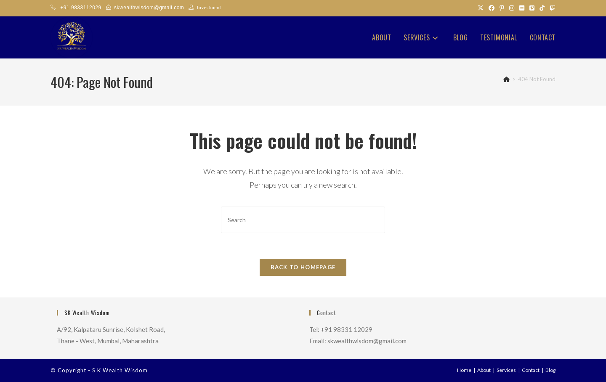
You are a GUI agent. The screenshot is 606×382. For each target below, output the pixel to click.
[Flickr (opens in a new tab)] (522, 8)
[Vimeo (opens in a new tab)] (532, 8)
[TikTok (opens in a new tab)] (542, 8)
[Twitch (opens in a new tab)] (551, 8)
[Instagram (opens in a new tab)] (512, 8)
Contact (531, 370)
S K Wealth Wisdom (120, 370)
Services (506, 370)
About (484, 370)
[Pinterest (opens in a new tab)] (502, 8)
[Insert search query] (303, 220)
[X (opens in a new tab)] (480, 8)
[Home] (506, 79)
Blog (550, 370)
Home (464, 370)
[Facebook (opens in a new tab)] (491, 8)
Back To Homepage (303, 267)
